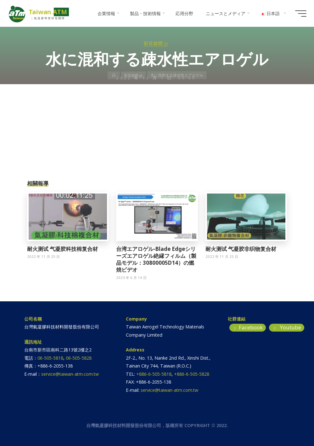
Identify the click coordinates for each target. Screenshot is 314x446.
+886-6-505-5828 (191, 374)
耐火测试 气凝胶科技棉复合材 (62, 248)
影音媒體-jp (156, 43)
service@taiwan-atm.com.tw (70, 374)
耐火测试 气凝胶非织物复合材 (240, 248)
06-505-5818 (50, 358)
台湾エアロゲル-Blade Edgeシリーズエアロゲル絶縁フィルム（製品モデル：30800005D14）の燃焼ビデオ (156, 259)
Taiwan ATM (49, 12)
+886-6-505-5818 (153, 374)
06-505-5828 (79, 358)
